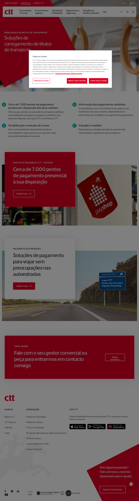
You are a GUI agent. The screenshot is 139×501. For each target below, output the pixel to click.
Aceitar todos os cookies (98, 81)
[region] (70, 69)
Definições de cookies (41, 81)
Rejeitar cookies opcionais (77, 81)
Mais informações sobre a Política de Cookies (68, 74)
